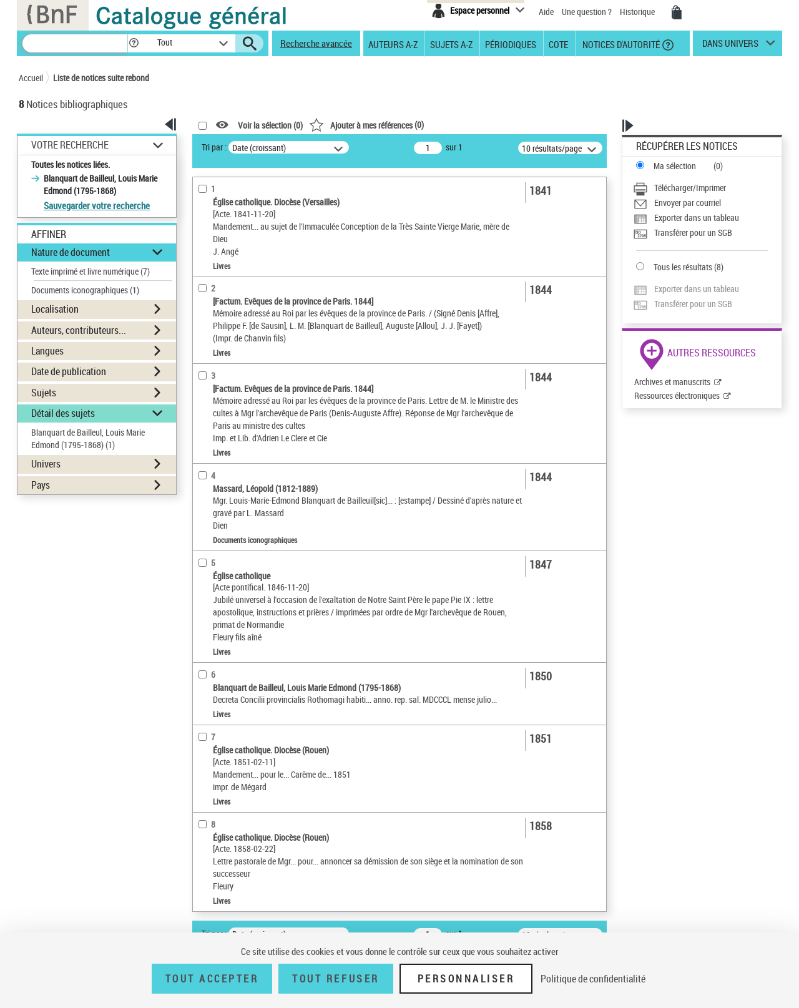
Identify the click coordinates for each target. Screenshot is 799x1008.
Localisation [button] (55, 309)
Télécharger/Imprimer (690, 187)
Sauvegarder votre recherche (97, 205)
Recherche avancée (316, 43)
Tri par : (214, 147)
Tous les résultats (683, 267)
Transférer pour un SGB (693, 232)
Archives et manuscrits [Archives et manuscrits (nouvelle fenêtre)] (672, 382)
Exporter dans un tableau (696, 217)
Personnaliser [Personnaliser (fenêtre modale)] (466, 979)
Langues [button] (47, 351)
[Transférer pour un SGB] (700, 233)
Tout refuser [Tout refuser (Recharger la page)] (335, 979)
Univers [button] (46, 464)
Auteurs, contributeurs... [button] (78, 330)
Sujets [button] (43, 392)
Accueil (31, 78)
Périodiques (510, 43)
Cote (558, 43)
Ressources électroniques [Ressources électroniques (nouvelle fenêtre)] (677, 395)
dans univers (730, 46)
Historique (638, 11)
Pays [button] (40, 485)
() (366, 124)
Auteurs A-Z (393, 43)
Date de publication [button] (68, 371)
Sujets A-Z (451, 43)
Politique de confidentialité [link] (593, 979)
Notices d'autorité (620, 43)
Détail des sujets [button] (63, 413)
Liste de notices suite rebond (101, 78)
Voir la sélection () (270, 125)
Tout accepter (212, 979)
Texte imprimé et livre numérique (90, 271)
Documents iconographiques (85, 290)
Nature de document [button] (70, 252)
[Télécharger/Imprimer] (700, 188)
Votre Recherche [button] (70, 145)
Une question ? (587, 11)
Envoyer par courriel (687, 202)
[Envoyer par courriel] (700, 203)
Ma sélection (675, 166)
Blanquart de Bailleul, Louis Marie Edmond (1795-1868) (88, 438)
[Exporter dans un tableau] (700, 218)
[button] (133, 43)
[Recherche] (74, 43)
